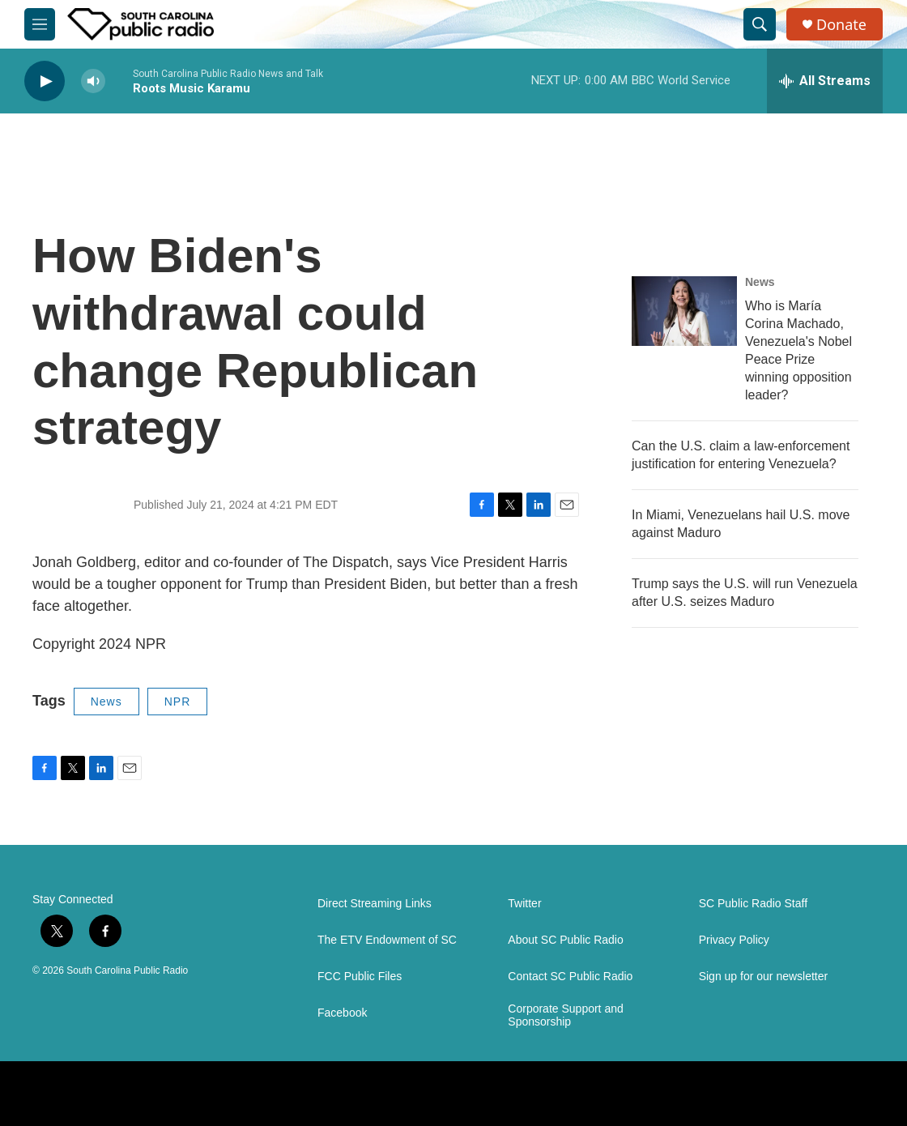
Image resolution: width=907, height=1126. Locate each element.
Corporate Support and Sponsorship (565, 1015)
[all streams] (825, 81)
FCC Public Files (359, 976)
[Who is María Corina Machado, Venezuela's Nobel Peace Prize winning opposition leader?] (684, 311)
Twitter (524, 904)
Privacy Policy (734, 940)
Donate (841, 24)
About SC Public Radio (565, 940)
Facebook (342, 1013)
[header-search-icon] (759, 24)
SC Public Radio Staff (753, 904)
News (106, 701)
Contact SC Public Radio (570, 976)
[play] (44, 81)
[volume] (93, 81)
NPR (177, 701)
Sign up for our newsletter (763, 976)
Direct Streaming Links (374, 904)
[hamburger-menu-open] (39, 24)
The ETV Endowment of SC (387, 940)
